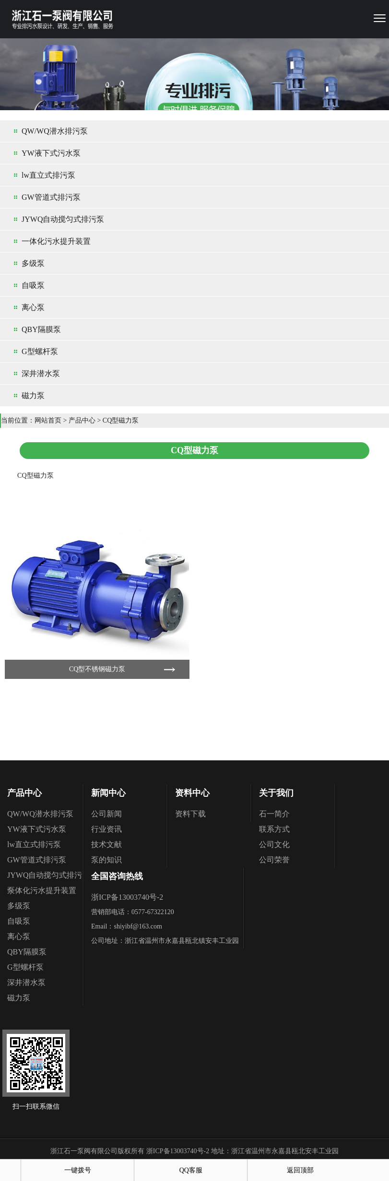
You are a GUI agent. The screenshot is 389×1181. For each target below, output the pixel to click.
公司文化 (274, 844)
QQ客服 (190, 1170)
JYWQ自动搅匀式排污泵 (63, 219)
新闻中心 (108, 793)
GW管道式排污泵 (51, 197)
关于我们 (276, 793)
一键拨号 (77, 1170)
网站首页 (48, 420)
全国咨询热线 (117, 876)
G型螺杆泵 (40, 351)
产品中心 (82, 420)
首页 (10, 1170)
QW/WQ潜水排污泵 (55, 131)
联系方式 (274, 829)
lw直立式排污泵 (48, 175)
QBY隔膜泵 (41, 329)
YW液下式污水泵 (51, 153)
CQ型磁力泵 (121, 420)
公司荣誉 (274, 860)
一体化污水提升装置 (56, 241)
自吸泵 (33, 285)
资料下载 (190, 814)
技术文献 (106, 844)
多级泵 (33, 263)
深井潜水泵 (41, 373)
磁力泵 (33, 395)
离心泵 (33, 307)
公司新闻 (106, 814)
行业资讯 (106, 829)
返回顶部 (300, 1170)
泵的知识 (106, 860)
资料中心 (192, 793)
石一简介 (274, 814)
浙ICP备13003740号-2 (127, 897)
